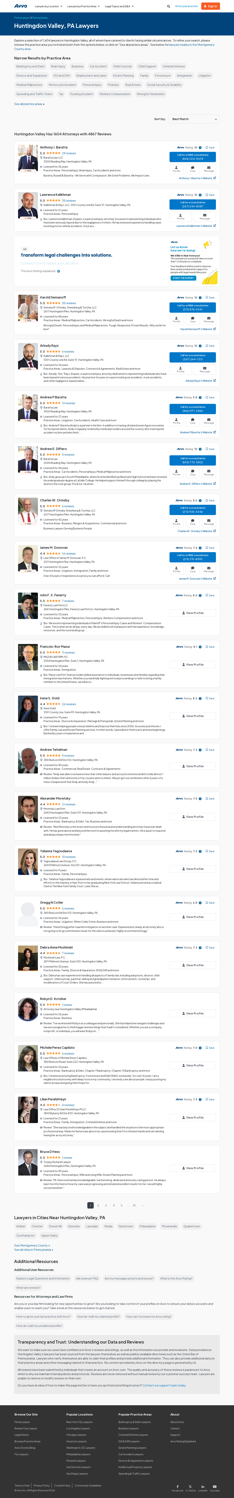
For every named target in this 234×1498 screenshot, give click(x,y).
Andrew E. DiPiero (53, 449)
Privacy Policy (41, 1485)
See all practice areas (28, 104)
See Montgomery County (31, 1245)
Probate (115, 85)
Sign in (210, 6)
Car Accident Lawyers (131, 1454)
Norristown (127, 1226)
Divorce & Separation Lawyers (136, 1460)
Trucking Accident (82, 94)
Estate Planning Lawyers (133, 1447)
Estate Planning (124, 75)
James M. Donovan (54, 547)
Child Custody (123, 66)
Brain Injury (58, 66)
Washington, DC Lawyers (80, 1447)
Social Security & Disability (166, 85)
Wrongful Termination (152, 94)
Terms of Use (22, 1485)
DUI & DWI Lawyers (129, 1441)
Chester (37, 1226)
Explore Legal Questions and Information (43, 1278)
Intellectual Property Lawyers (135, 1467)
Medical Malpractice (29, 85)
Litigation (207, 75)
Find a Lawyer (22, 1422)
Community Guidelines (87, 1485)
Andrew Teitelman (53, 749)
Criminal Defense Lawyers (134, 1434)
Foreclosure (164, 75)
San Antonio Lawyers (78, 1467)
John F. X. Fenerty (53, 595)
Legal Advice (22, 1434)
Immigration (187, 75)
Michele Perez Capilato (57, 1047)
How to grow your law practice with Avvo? (43, 1316)
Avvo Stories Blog (25, 1447)
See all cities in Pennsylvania (32, 1249)
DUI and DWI (62, 75)
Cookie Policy (62, 1485)
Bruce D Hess (50, 1151)
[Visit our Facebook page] (179, 1487)
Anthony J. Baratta (54, 147)
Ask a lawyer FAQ (88, 1278)
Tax (61, 94)
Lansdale (93, 1226)
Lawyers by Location (49, 6)
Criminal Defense (175, 66)
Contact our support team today (165, 1385)
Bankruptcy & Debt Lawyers (135, 1422)
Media (110, 1226)
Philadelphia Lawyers (78, 1454)
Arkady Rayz (49, 345)
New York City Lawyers (79, 1422)
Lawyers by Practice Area (84, 6)
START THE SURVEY (183, 278)
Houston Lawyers (76, 1441)
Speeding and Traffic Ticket (34, 94)
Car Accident (99, 66)
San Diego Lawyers (77, 1473)
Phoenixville (172, 1226)
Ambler (21, 1226)
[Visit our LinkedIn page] (203, 1487)
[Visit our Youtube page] (214, 1487)
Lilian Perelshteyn (53, 1099)
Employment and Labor (92, 75)
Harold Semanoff (53, 297)
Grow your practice (186, 6)
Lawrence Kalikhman (56, 194)
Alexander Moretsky (55, 798)
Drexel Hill (55, 1226)
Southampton (25, 1235)
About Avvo (177, 1422)
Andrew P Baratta (53, 397)
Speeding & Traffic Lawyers (134, 1473)
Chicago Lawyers (76, 1434)
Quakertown (195, 1226)
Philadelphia (150, 1226)
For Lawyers (22, 1454)
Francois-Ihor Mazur (55, 646)
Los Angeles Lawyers (78, 1428)
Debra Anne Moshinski (57, 947)
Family (145, 75)
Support (175, 1434)
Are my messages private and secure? (131, 1278)
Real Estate (134, 85)
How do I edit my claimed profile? (99, 1316)
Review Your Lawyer (26, 1428)
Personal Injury (93, 85)
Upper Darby (49, 1235)
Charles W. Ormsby (55, 500)
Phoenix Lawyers (76, 1460)
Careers (175, 1428)
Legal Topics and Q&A (120, 6)
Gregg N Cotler (51, 902)
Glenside (75, 1226)
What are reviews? (28, 1287)
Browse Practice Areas (28, 1441)
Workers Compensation (116, 94)
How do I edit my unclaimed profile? (39, 1326)
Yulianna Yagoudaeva (56, 851)
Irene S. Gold (50, 698)
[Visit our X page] (191, 1487)
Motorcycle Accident (64, 85)
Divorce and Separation (32, 75)
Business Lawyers (129, 1428)
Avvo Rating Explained (183, 1441)
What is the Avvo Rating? (178, 1278)
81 (134, 1205)
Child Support (148, 66)
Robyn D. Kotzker (53, 999)
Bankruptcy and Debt (30, 66)
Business (78, 66)
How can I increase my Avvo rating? (151, 1316)
